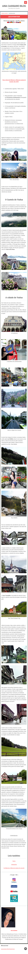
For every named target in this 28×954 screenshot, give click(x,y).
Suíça (14, 861)
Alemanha (14, 864)
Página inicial (4, 13)
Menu (25, 2)
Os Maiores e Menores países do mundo (14, 868)
